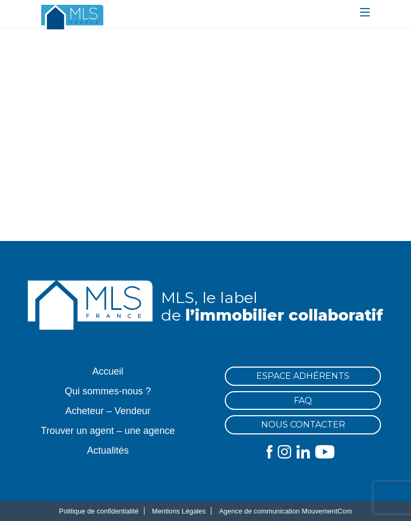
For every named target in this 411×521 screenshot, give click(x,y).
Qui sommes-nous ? (108, 391)
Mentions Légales (179, 511)
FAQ (303, 400)
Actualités (108, 450)
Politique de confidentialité (99, 511)
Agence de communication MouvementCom (285, 511)
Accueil (108, 371)
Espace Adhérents (302, 376)
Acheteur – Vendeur (107, 411)
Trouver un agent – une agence (108, 430)
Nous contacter (303, 424)
